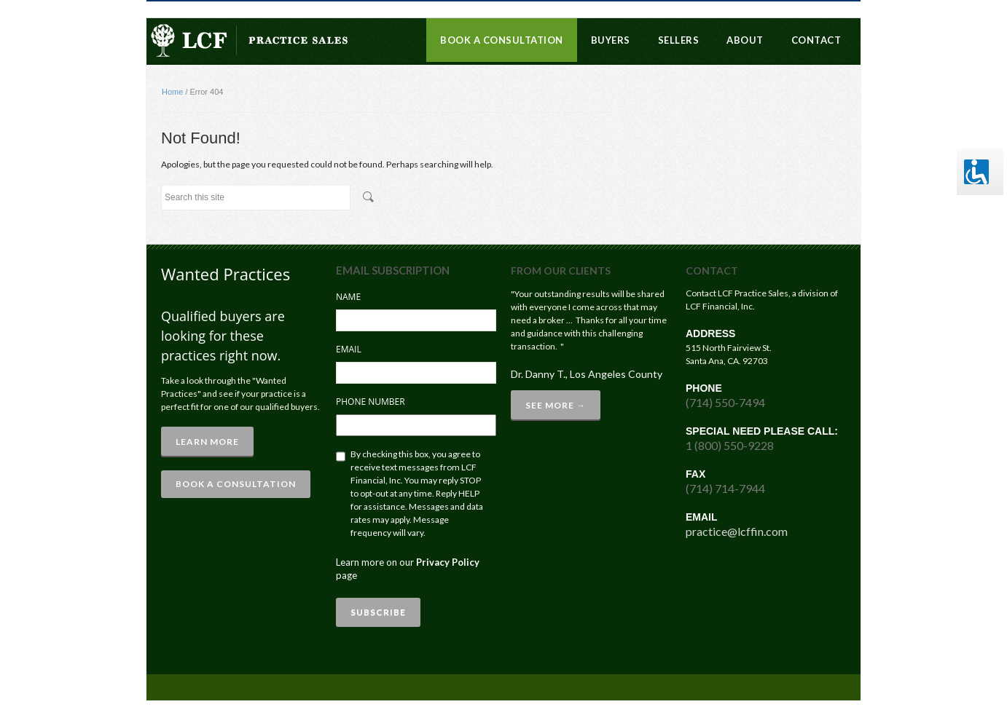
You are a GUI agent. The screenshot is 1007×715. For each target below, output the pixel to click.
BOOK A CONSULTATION (236, 483)
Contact (816, 40)
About (745, 40)
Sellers (679, 40)
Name (348, 297)
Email (348, 349)
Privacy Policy (447, 562)
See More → (555, 405)
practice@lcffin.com (737, 531)
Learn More (207, 441)
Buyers (610, 40)
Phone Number (370, 401)
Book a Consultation (501, 40)
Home (172, 91)
